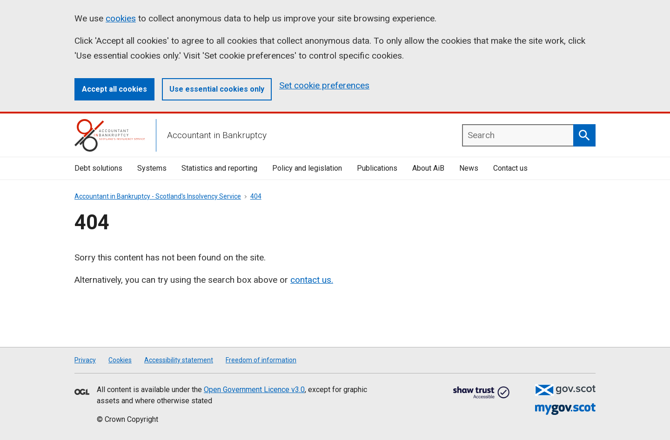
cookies (121, 18)
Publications (377, 168)
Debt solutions (98, 168)
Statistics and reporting (219, 168)
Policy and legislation (307, 168)
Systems (152, 168)
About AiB (428, 168)
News (468, 168)
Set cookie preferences (324, 85)
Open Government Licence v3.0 (254, 389)
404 (255, 196)
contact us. (311, 279)
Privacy (85, 360)
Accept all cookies (114, 89)
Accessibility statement (178, 360)
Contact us (510, 168)
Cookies (120, 360)
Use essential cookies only (216, 89)
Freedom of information (261, 360)
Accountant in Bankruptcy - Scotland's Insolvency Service (157, 196)
